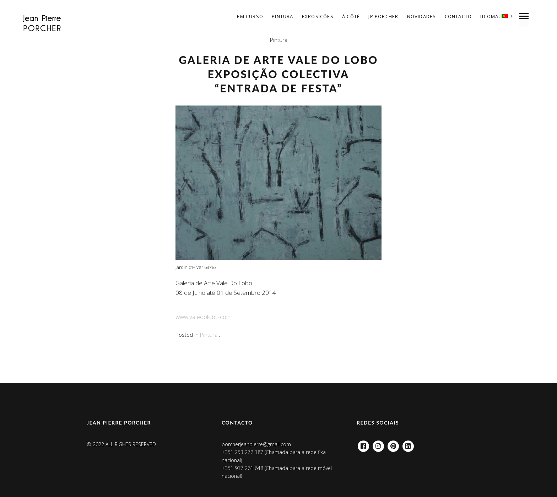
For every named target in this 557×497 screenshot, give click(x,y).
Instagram (378, 444)
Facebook (363, 444)
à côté (351, 16)
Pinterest (393, 444)
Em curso (250, 16)
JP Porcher (383, 16)
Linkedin (408, 444)
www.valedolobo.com (203, 317)
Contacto (458, 16)
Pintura (282, 16)
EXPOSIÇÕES (318, 16)
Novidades (421, 16)
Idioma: (494, 16)
